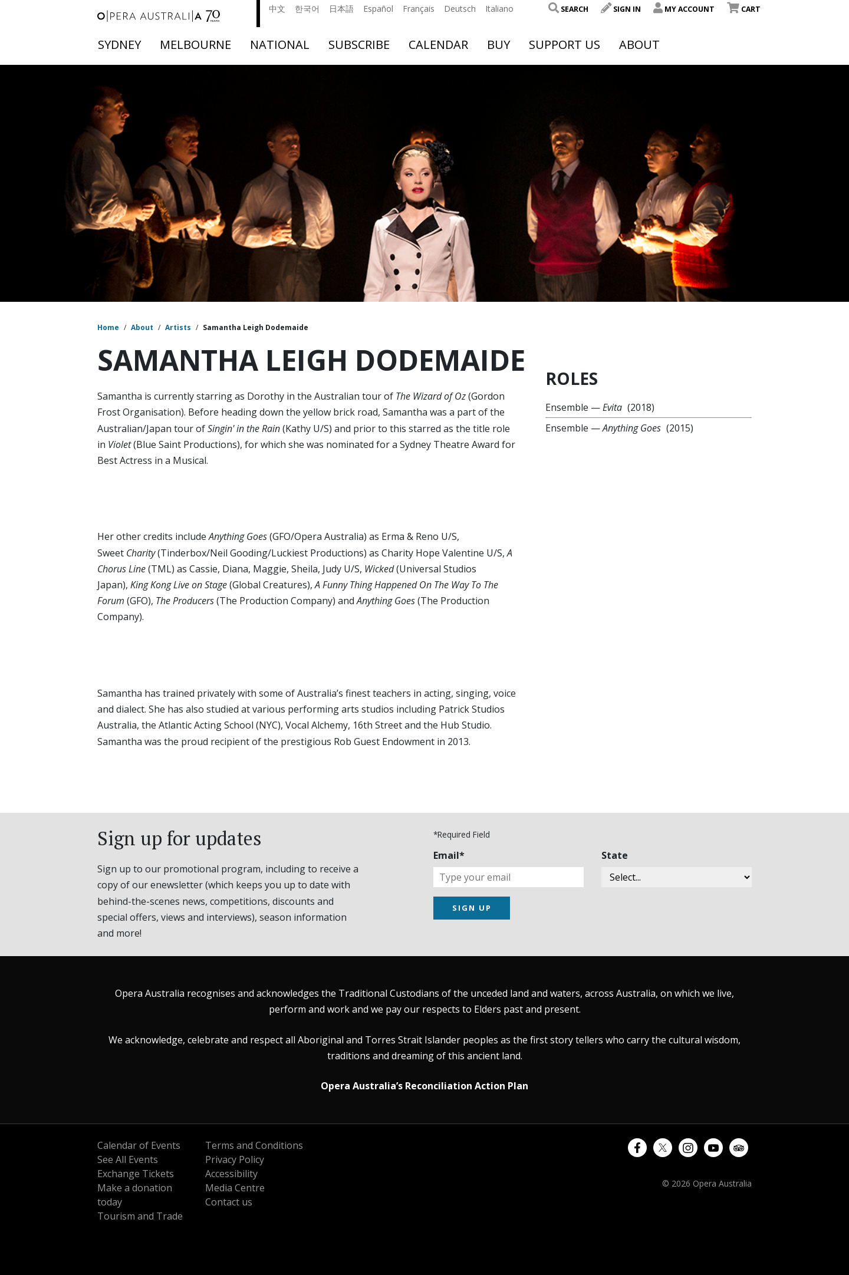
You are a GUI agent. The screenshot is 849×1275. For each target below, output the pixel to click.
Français (419, 8)
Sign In (621, 9)
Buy (498, 45)
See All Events (127, 1159)
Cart (744, 9)
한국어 (307, 8)
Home (108, 327)
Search (568, 9)
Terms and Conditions (254, 1145)
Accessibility (231, 1173)
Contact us (228, 1201)
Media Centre (235, 1187)
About (639, 45)
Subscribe (359, 45)
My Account (684, 9)
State (614, 855)
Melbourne (195, 45)
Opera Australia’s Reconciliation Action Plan (424, 1085)
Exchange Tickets (135, 1173)
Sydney (119, 45)
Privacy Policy (234, 1159)
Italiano (499, 8)
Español (378, 8)
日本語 (341, 8)
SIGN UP (472, 907)
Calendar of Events (138, 1145)
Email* (449, 855)
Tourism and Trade (140, 1216)
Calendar (438, 45)
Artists (178, 327)
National (280, 45)
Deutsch (460, 8)
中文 (277, 8)
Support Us (564, 45)
